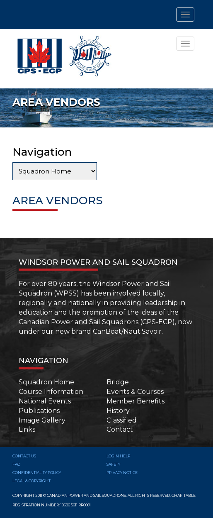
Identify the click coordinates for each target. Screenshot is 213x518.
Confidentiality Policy (36, 472)
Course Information (51, 392)
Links (27, 429)
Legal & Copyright (31, 481)
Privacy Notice (122, 472)
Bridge (117, 382)
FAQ (16, 464)
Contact (119, 429)
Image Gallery (42, 420)
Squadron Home (46, 382)
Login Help (118, 456)
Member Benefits (135, 401)
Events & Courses (135, 392)
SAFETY (113, 464)
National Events (45, 401)
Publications (39, 411)
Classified (121, 420)
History (118, 411)
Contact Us (24, 456)
